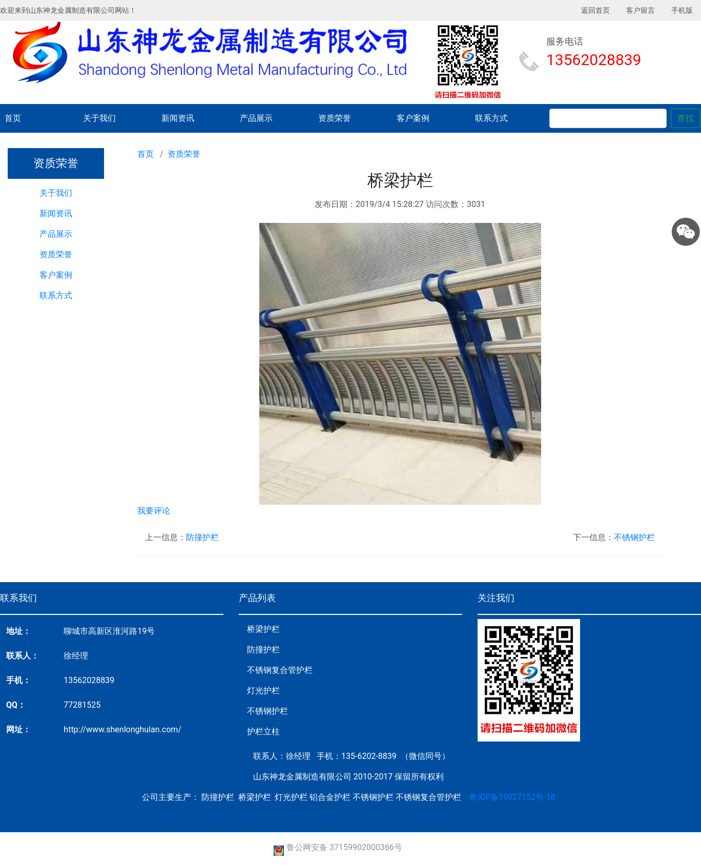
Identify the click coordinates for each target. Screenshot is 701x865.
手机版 (682, 10)
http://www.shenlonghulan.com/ (122, 729)
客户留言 (640, 10)
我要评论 (153, 511)
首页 (13, 118)
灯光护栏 (263, 690)
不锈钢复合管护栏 (280, 670)
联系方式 (491, 118)
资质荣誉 (334, 118)
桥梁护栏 (263, 629)
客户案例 (413, 118)
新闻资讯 (177, 118)
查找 (685, 118)
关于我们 (99, 118)
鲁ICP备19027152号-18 (512, 797)
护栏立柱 (263, 731)
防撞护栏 (202, 537)
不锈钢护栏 (634, 537)
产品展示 (256, 118)
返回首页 (595, 10)
